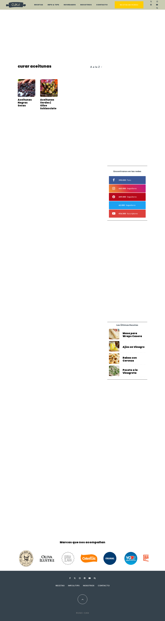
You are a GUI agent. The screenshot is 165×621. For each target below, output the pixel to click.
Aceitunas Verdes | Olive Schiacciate (48, 104)
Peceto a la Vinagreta (130, 372)
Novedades (70, 5)
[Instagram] (157, 1)
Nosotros (86, 5)
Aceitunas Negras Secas (25, 102)
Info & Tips (53, 5)
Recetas (38, 5)
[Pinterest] (151, 4)
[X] (151, 1)
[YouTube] (157, 4)
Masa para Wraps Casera (132, 335)
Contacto (102, 5)
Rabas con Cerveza (130, 359)
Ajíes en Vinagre (134, 347)
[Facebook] (70, 578)
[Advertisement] (82, 37)
